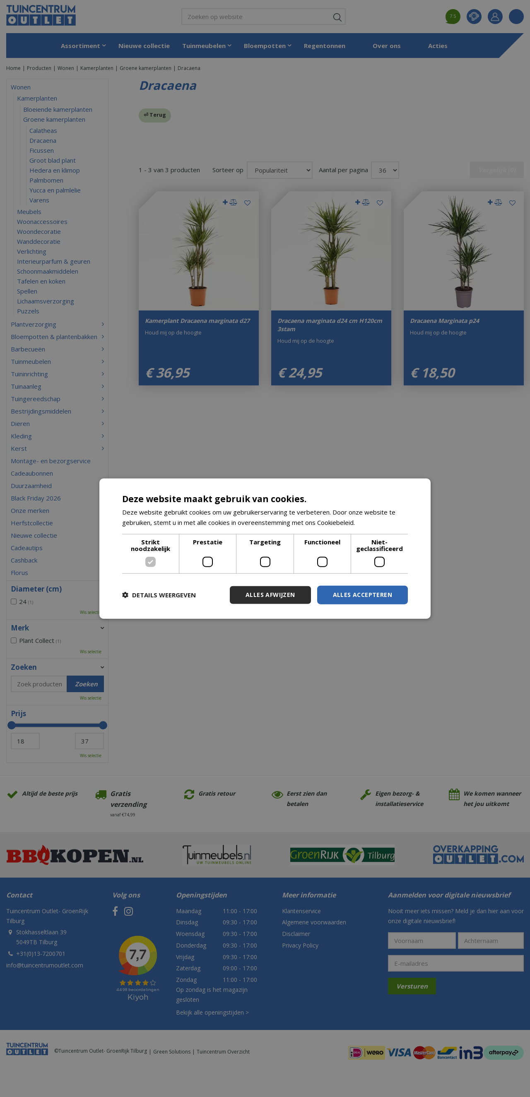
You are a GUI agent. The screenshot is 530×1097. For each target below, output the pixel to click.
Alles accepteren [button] (362, 595)
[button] (159, 594)
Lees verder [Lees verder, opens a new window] (374, 522)
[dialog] (265, 549)
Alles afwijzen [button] (270, 595)
